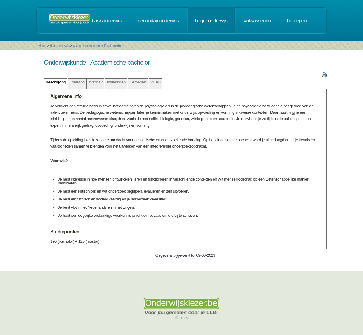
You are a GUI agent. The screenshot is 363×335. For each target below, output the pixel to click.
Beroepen (138, 82)
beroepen (297, 21)
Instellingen (116, 82)
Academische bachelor (86, 45)
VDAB (155, 82)
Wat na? (96, 82)
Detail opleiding (113, 45)
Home (42, 45)
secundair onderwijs (158, 21)
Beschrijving (56, 82)
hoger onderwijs (211, 21)
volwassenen (257, 21)
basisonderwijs (107, 21)
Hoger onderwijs (59, 45)
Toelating (77, 82)
